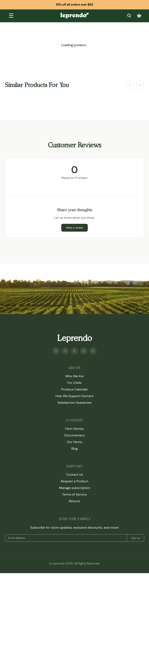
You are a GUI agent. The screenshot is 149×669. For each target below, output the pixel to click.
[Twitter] (83, 446)
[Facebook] (56, 446)
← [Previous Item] (130, 84)
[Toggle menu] (11, 15)
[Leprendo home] (74, 15)
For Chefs (74, 478)
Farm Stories (74, 524)
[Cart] (139, 15)
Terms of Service (74, 590)
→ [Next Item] (140, 84)
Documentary (74, 531)
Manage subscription (74, 583)
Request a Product (74, 577)
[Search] (129, 15)
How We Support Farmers (75, 492)
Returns (74, 597)
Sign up (135, 633)
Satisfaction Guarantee (74, 498)
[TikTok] (93, 446)
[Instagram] (74, 446)
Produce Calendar (74, 485)
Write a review (74, 323)
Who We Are (74, 472)
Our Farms (74, 537)
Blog (74, 544)
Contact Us (74, 570)
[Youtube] (65, 446)
